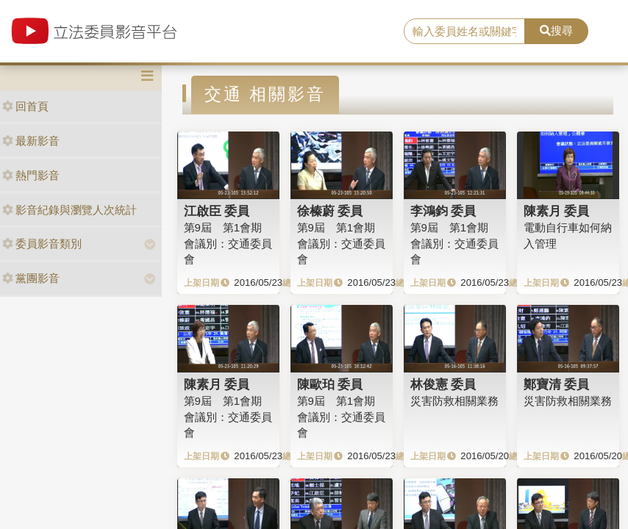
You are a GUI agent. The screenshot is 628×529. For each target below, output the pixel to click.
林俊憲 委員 (443, 384)
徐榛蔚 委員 (330, 210)
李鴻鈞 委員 (443, 210)
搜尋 (556, 30)
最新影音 (31, 140)
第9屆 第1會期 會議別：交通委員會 (228, 243)
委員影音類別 (42, 243)
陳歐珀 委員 (330, 384)
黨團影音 (31, 278)
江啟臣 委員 (217, 210)
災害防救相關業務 (454, 401)
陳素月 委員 (557, 210)
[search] (464, 31)
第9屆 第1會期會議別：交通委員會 (341, 417)
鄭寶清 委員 (557, 384)
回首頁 (25, 106)
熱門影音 (31, 175)
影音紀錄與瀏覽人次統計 (69, 210)
